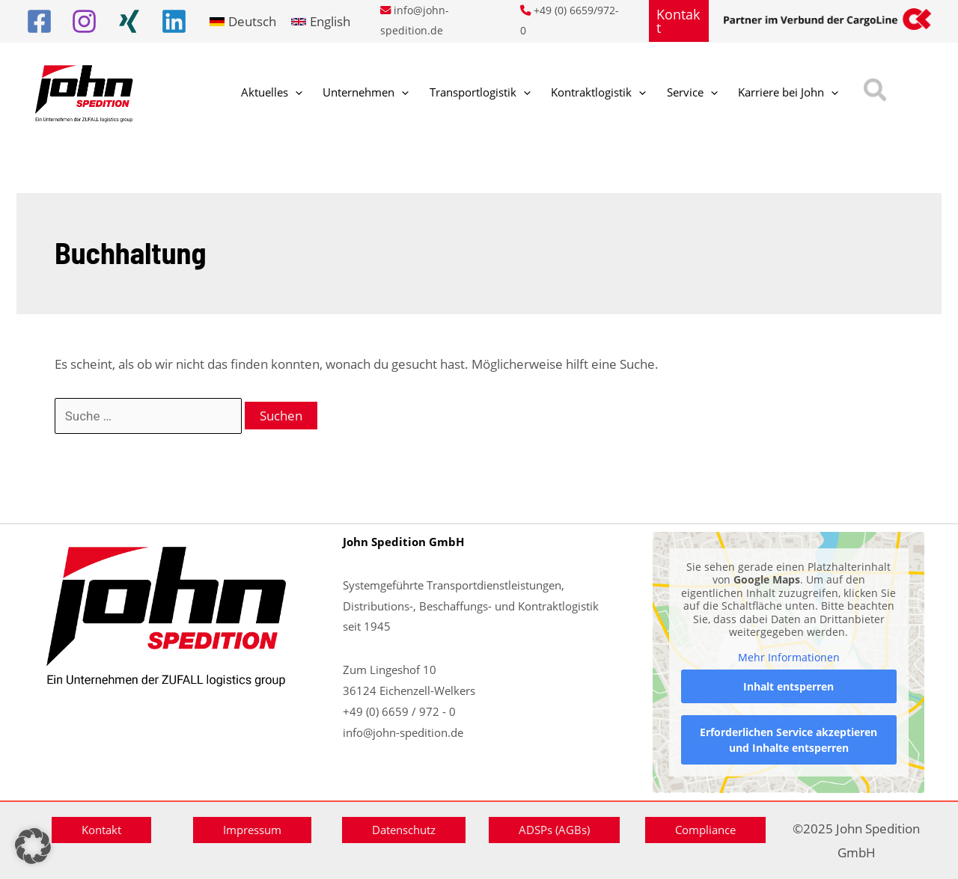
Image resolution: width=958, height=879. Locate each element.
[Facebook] (39, 21)
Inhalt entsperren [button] (788, 686)
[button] (679, 21)
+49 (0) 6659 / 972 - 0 (399, 711)
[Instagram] (84, 21)
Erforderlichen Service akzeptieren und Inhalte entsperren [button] (788, 740)
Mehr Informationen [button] (788, 657)
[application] (288, 93)
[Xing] (129, 21)
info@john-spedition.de (403, 732)
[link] (243, 21)
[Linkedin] (174, 21)
